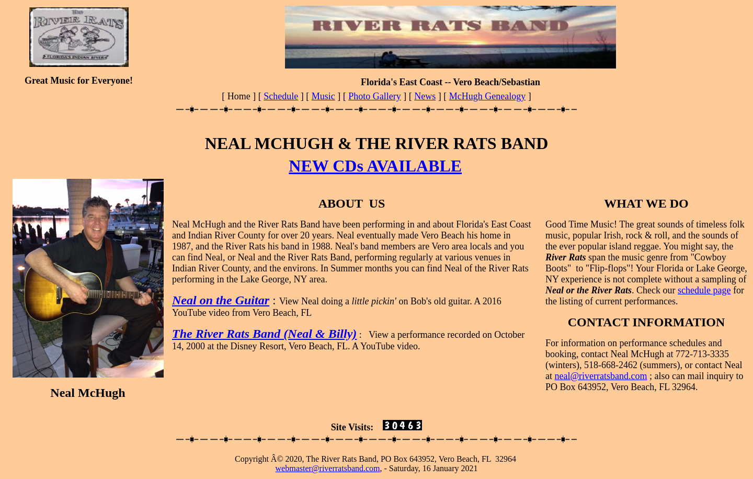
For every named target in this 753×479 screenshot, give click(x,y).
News (425, 96)
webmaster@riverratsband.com (328, 468)
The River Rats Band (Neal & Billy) (264, 333)
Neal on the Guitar (220, 300)
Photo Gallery (374, 96)
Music (323, 96)
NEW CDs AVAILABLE (375, 165)
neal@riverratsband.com (601, 376)
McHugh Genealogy (487, 96)
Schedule (281, 96)
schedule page (704, 290)
